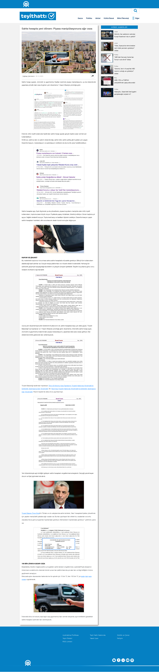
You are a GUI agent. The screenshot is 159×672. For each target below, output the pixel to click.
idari (86, 576)
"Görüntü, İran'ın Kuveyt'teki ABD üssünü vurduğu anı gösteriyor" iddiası (124, 71)
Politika (89, 18)
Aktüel (97, 18)
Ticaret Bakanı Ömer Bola (30, 513)
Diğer (137, 18)
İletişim (120, 638)
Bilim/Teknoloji (123, 18)
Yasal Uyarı (94, 638)
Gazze (80, 18)
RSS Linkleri (67, 642)
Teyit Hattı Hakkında (97, 635)
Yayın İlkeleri (67, 638)
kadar (83, 576)
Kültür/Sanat (109, 18)
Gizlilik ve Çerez (123, 635)
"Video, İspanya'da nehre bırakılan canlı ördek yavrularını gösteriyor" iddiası (124, 48)
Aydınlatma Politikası (71, 635)
